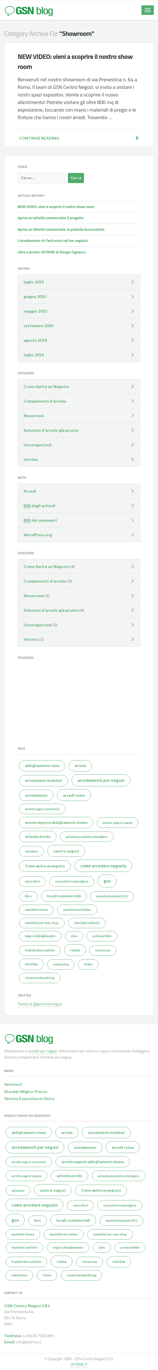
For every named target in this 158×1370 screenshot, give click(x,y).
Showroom (34, 415)
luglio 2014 (34, 354)
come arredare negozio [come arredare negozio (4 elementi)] (103, 865)
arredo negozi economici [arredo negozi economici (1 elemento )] (42, 809)
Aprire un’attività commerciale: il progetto (51, 218)
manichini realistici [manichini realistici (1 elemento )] (87, 923)
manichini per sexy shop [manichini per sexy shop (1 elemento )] (42, 923)
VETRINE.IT (79, 1364)
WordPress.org (38, 534)
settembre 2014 (38, 325)
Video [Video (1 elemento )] (88, 964)
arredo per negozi (43, 1051)
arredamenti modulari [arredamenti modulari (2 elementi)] (43, 780)
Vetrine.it (13, 1084)
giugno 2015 (35, 296)
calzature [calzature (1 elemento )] (31, 851)
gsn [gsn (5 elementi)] (107, 880)
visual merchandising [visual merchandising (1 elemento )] (39, 977)
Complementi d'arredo (45, 401)
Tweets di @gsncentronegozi (40, 1004)
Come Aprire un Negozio (46, 386)
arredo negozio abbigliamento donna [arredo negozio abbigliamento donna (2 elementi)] (56, 823)
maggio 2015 (35, 311)
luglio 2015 (34, 281)
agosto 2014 (35, 340)
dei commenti (40, 520)
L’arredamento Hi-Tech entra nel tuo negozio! (53, 240)
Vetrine (31, 459)
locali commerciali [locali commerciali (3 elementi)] (64, 895)
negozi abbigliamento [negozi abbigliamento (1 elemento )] (40, 936)
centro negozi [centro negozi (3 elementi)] (66, 851)
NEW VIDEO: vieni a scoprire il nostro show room (56, 206)
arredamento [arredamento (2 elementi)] (36, 795)
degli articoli (39, 505)
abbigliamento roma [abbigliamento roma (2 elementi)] (42, 766)
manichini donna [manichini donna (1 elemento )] (36, 909)
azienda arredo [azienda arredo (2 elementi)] (38, 837)
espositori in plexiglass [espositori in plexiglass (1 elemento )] (71, 881)
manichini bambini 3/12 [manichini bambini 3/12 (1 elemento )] (112, 896)
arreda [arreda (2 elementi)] (80, 766)
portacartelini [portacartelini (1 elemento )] (101, 936)
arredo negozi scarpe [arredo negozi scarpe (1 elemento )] (117, 822)
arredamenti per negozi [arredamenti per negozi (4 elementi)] (100, 780)
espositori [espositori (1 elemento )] (32, 881)
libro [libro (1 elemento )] (28, 896)
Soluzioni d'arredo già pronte (51, 430)
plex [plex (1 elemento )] (74, 936)
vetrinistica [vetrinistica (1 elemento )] (61, 964)
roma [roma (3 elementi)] (75, 950)
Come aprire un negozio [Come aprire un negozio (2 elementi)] (45, 866)
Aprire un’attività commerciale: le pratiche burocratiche (61, 229)
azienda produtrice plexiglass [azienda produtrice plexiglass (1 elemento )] (87, 836)
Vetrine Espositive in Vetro (29, 1098)
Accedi (30, 491)
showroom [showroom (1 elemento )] (102, 950)
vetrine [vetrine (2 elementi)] (31, 964)
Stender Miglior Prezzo (25, 1091)
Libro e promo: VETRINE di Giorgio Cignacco (52, 252)
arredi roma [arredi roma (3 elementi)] (74, 795)
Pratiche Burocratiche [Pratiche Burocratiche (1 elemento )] (40, 950)
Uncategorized (37, 444)
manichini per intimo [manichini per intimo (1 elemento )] (77, 909)
